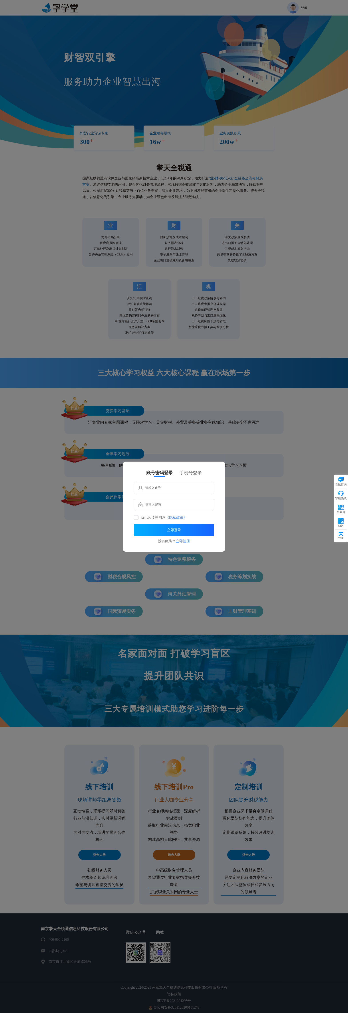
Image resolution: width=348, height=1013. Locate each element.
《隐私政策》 (176, 517)
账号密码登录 (159, 472)
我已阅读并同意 (164, 517)
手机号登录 (191, 472)
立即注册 (183, 541)
